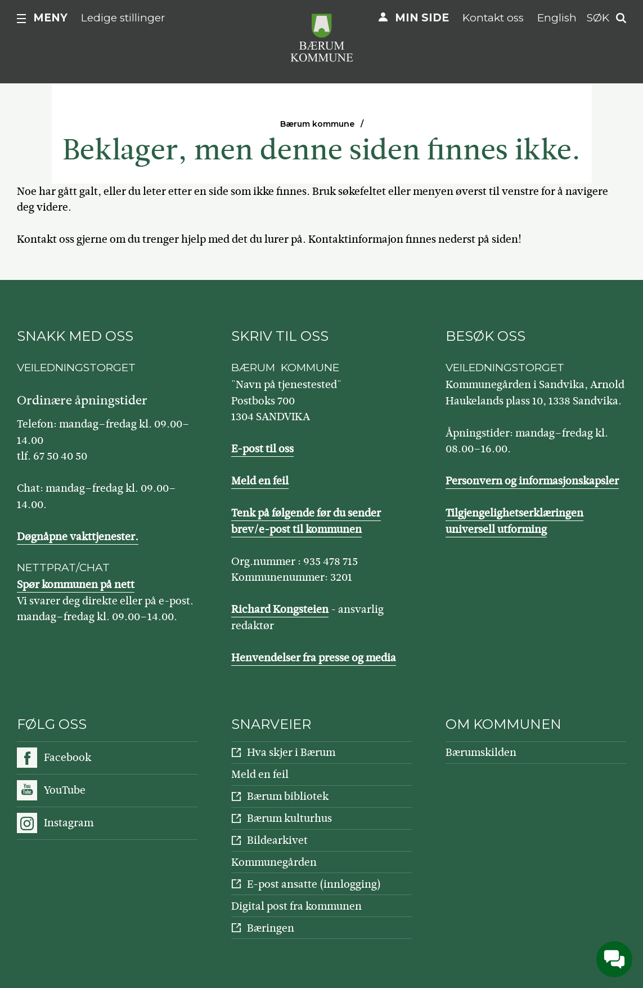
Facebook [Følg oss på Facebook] (67, 757)
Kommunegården (274, 862)
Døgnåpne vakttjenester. (77, 536)
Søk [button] (598, 17)
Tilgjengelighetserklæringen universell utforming (514, 521)
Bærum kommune (317, 124)
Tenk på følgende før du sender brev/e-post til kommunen (306, 521)
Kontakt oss (493, 17)
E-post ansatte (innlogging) (314, 884)
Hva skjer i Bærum (291, 752)
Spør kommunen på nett (75, 584)
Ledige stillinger (123, 17)
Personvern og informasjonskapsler (532, 480)
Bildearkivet (277, 840)
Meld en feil (260, 480)
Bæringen (270, 928)
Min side (422, 17)
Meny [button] (50, 17)
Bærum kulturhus (289, 818)
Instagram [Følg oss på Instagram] (68, 822)
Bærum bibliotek (288, 796)
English (557, 17)
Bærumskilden (481, 752)
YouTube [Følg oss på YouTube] (65, 790)
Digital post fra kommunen (296, 906)
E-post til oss (262, 448)
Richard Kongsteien (280, 609)
